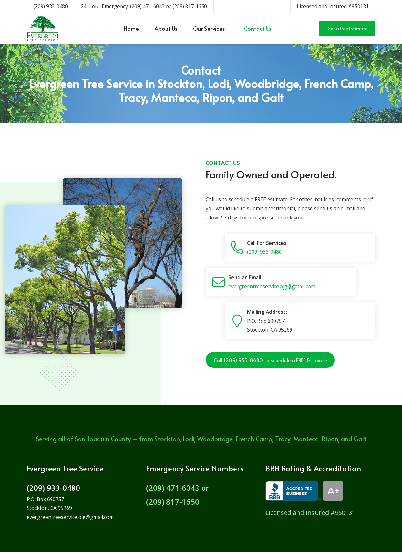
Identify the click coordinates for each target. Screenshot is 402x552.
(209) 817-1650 (189, 6)
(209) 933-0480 (50, 6)
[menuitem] (131, 28)
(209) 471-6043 (147, 6)
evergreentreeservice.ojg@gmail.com (271, 286)
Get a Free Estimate (347, 28)
